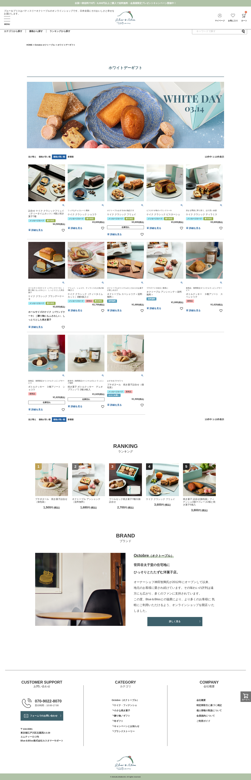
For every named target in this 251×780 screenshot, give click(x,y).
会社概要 (201, 700)
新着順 (71, 157)
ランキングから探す (60, 31)
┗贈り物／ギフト (121, 715)
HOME (29, 45)
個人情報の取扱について (209, 710)
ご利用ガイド (203, 721)
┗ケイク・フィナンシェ (124, 705)
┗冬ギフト (117, 721)
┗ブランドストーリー (123, 731)
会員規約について (205, 715)
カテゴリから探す (13, 31)
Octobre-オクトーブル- (45, 45)
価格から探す (36, 31)
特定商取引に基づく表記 (209, 705)
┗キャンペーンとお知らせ (125, 726)
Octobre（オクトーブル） (125, 700)
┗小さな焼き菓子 (121, 710)
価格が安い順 (45, 157)
